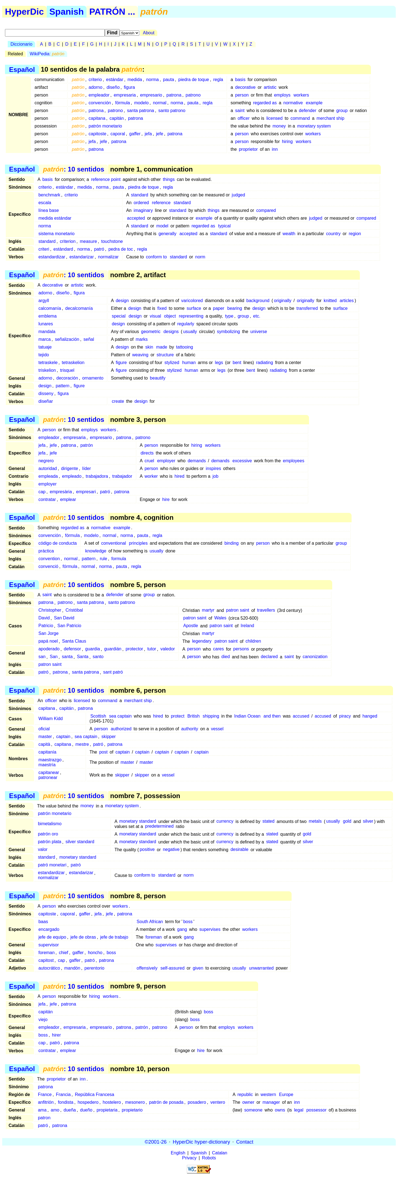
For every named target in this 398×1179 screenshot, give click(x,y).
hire (166, 499)
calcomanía (49, 308)
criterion (68, 241)
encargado (48, 929)
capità (44, 744)
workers (301, 95)
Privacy (189, 1157)
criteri (43, 249)
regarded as (265, 102)
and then (272, 716)
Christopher (49, 610)
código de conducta (57, 543)
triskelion (47, 370)
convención (100, 102)
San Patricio (69, 626)
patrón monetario (105, 126)
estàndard (63, 249)
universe (258, 331)
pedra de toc (120, 249)
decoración (67, 378)
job (215, 476)
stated (269, 821)
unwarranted (261, 968)
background (257, 300)
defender (307, 110)
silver (368, 821)
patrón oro (48, 834)
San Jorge (48, 633)
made (161, 347)
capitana (97, 118)
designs (171, 331)
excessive (242, 460)
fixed (162, 308)
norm (200, 257)
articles (347, 300)
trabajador (122, 476)
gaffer (135, 133)
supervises (209, 929)
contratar (47, 499)
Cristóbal (74, 610)
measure (88, 241)
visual (155, 316)
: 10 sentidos (73, 169)
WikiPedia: (47, 53)
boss (188, 921)
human (189, 362)
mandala (46, 331)
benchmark (49, 195)
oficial (44, 728)
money (279, 126)
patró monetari (52, 865)
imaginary (143, 210)
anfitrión (46, 1102)
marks (142, 339)
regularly (185, 323)
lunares (45, 323)
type (229, 316)
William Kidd (50, 718)
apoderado (49, 649)
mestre (82, 744)
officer (244, 118)
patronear (47, 777)
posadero (197, 1102)
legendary (201, 641)
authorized (121, 728)
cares (218, 649)
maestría (47, 764)
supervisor (48, 944)
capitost (46, 960)
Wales (220, 618)
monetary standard (137, 821)
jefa (148, 133)
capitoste (97, 133)
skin (149, 347)
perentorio (94, 968)
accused (301, 716)
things (169, 179)
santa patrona (140, 110)
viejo (43, 1019)
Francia (63, 1094)
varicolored (192, 300)
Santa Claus (74, 641)
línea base (48, 210)
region (355, 233)
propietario (132, 1110)
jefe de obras (83, 937)
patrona (173, 95)
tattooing (184, 347)
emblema (47, 316)
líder (86, 468)
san (42, 657)
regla (218, 79)
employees (293, 460)
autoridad (47, 468)
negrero (46, 460)
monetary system (314, 126)
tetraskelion (73, 362)
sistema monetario (56, 233)
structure (165, 354)
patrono (193, 95)
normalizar (108, 257)
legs (219, 362)
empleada (48, 476)
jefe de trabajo (114, 937)
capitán (116, 118)
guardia (92, 649)
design (122, 300)
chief (63, 952)
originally (282, 300)
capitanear (48, 772)
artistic (270, 87)
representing (191, 316)
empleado (72, 476)
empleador (99, 95)
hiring (287, 141)
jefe (159, 133)
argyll (43, 300)
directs (147, 453)
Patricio (45, 626)
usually (190, 331)
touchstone (112, 241)
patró (99, 249)
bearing (234, 308)
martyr (208, 610)
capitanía (47, 752)
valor (43, 849)
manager (271, 1102)
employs (282, 95)
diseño (113, 87)
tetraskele (47, 362)
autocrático (49, 968)
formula (118, 558)
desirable (239, 849)
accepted (136, 218)
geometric (150, 331)
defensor (72, 649)
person (242, 95)
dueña (70, 1110)
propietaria (107, 1110)
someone (253, 1110)
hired (180, 476)
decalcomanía (79, 308)
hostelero (112, 1102)
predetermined (159, 826)
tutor (151, 649)
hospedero (88, 1102)
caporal (118, 133)
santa (67, 657)
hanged (369, 716)
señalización (67, 339)
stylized (171, 362)
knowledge (95, 551)
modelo (141, 102)
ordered (141, 202)
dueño (86, 1110)
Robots (209, 1157)
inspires (213, 468)
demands (197, 460)
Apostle (190, 626)
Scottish (98, 716)
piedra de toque (193, 79)
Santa (82, 657)
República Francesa (94, 1094)
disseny (45, 393)
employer (166, 460)
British (193, 716)
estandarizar (81, 257)
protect (177, 716)
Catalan (219, 1153)
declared (269, 657)
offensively (147, 968)
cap (42, 491)
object (170, 316)
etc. (256, 316)
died (225, 657)
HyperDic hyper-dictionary (201, 1141)
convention (49, 558)
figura (129, 87)
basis (240, 79)
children (253, 641)
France (45, 1094)
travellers (266, 610)
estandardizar (51, 257)
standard (139, 195)
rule (103, 558)
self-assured (172, 968)
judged (238, 195)
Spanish (66, 12)
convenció (48, 566)
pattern (62, 385)
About (149, 32)
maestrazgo (50, 759)
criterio (95, 79)
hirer (56, 1035)
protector (134, 649)
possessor (316, 1110)
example (314, 102)
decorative (245, 87)
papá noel (48, 641)
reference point (106, 179)
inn (275, 149)
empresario (151, 95)
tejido (43, 354)
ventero (217, 1102)
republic (245, 1094)
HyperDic (24, 12)
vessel (217, 728)
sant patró (113, 672)
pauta (168, 79)
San (53, 657)
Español (22, 69)
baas (43, 921)
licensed (274, 118)
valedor (167, 649)
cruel (149, 460)
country (333, 233)
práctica (46, 551)
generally (167, 233)
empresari (86, 491)
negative (171, 849)
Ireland (247, 626)
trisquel (67, 370)
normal (159, 102)
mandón (72, 968)
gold (347, 821)
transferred (307, 308)
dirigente (69, 468)
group (342, 110)
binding (231, 543)
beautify (157, 378)
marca (44, 339)
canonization (315, 657)
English (178, 1153)
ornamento (93, 378)
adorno (96, 87)
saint (240, 110)
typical (224, 226)
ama (42, 1110)
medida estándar (54, 218)
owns (280, 1110)
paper (218, 308)
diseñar (45, 401)
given (198, 968)
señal (88, 339)
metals (315, 821)
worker (151, 476)
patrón (86, 445)
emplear (68, 499)
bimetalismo (49, 824)
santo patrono (171, 110)
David (44, 618)
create (118, 401)
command (300, 118)
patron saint (237, 610)
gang (182, 929)
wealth (288, 233)
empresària (61, 491)
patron (44, 1117)
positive (147, 849)
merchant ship (330, 118)
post (103, 752)
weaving (140, 354)
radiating (264, 362)
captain (63, 736)
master (45, 736)
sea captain (120, 716)
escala (44, 202)
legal (298, 1110)
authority (189, 728)
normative (293, 102)
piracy (345, 716)
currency (224, 821)
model (162, 226)
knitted (330, 300)
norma (152, 79)
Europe (286, 1094)
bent (237, 362)
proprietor (248, 149)
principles (138, 543)
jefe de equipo (52, 937)
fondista (65, 1102)
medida (134, 79)
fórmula (122, 102)
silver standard (80, 842)
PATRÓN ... (112, 12)
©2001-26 (156, 1141)
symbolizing (228, 331)
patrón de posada (166, 1102)
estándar (114, 79)
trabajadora (97, 476)
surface (194, 308)
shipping (211, 716)
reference (161, 202)
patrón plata (49, 842)
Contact (244, 1141)
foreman (153, 937)
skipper (108, 736)
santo (98, 657)
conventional (113, 543)
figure (121, 362)
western (268, 1094)
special (118, 316)
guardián (112, 649)
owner (248, 1102)
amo (55, 1110)
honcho (95, 952)
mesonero (135, 1102)
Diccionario (21, 44)
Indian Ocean (247, 716)
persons (241, 649)
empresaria (125, 95)
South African (150, 921)
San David (64, 618)
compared (266, 210)
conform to (156, 257)
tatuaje (45, 347)
